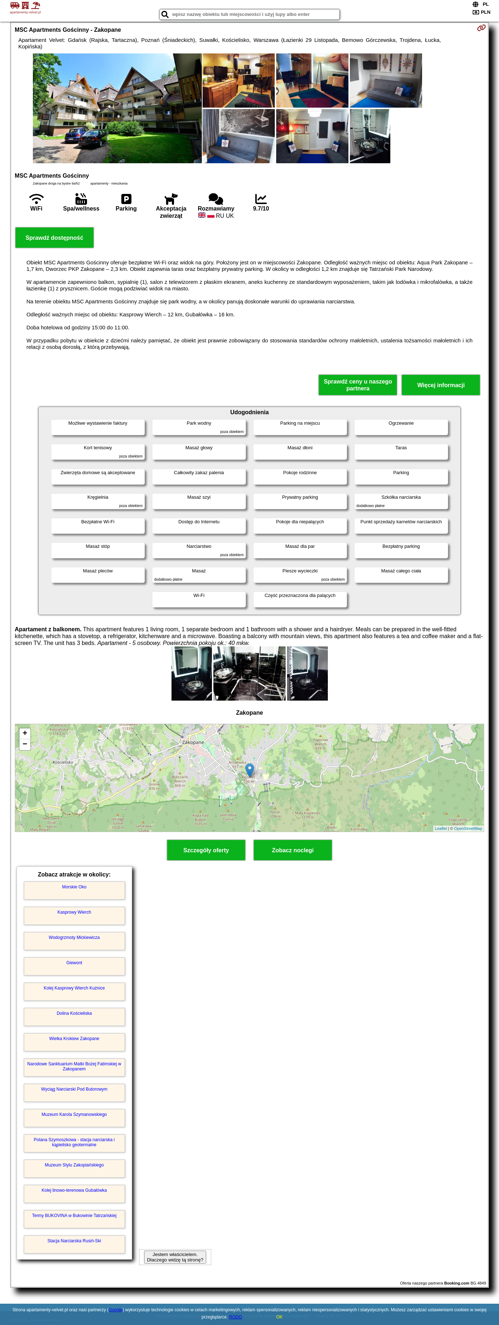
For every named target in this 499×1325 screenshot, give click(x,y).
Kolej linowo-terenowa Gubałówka (74, 1190)
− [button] (25, 744)
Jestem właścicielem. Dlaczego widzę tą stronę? (175, 1257)
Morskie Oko (74, 886)
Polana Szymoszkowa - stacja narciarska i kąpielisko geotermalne (74, 1142)
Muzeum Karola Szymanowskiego (74, 1114)
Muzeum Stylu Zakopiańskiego (74, 1165)
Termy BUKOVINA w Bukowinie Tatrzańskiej (74, 1215)
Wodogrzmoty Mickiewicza (74, 937)
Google (116, 1309)
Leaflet (441, 828)
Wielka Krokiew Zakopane (74, 1038)
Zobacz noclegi (293, 850)
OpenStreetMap (468, 828)
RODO (235, 1317)
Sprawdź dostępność (54, 238)
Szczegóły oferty (206, 850)
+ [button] (25, 733)
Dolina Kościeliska (74, 1013)
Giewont (74, 962)
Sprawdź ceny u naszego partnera (358, 384)
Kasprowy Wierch (74, 912)
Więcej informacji (441, 385)
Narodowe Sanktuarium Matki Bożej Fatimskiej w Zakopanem (74, 1066)
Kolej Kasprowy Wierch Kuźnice (74, 988)
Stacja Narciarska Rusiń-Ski (74, 1240)
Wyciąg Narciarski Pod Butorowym (74, 1089)
